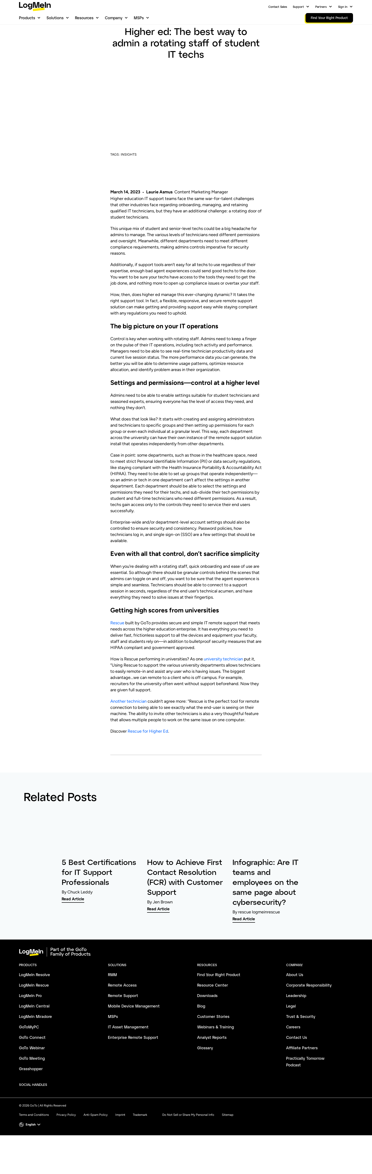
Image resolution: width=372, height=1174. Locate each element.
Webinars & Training (215, 1051)
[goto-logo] (186, 976)
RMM (112, 999)
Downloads (207, 1020)
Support (298, 6)
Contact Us (296, 1061)
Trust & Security (300, 1041)
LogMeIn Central (34, 1030)
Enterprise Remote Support (133, 1061)
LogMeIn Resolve (34, 999)
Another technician (128, 725)
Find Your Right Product (218, 999)
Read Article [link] (73, 923)
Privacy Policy (66, 1139)
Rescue (117, 647)
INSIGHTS (129, 179)
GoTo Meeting (32, 1082)
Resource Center (212, 1009)
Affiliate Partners (302, 1072)
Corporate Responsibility (309, 1009)
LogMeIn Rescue (34, 1009)
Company (113, 17)
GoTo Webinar (32, 1072)
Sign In (342, 6)
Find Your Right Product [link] (329, 18)
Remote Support (123, 1020)
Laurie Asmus (159, 216)
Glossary (205, 1072)
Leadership (296, 1020)
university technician (223, 683)
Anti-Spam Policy (96, 1139)
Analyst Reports (212, 1061)
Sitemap (227, 1139)
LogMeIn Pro (30, 1020)
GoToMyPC (29, 1051)
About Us (294, 999)
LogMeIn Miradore (35, 1041)
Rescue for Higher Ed (148, 755)
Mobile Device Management (134, 1030)
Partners (321, 6)
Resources (84, 17)
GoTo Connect (32, 1061)
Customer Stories (213, 1041)
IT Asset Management (128, 1051)
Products (27, 17)
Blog (113, 40)
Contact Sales (277, 6)
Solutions (55, 17)
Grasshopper (31, 1093)
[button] (30, 1149)
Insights (129, 40)
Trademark (140, 1139)
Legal (291, 1030)
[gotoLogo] (35, 6)
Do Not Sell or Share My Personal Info (188, 1139)
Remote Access (122, 1009)
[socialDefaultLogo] (55, 1109)
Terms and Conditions (34, 1139)
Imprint (120, 1139)
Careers (293, 1051)
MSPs (139, 17)
